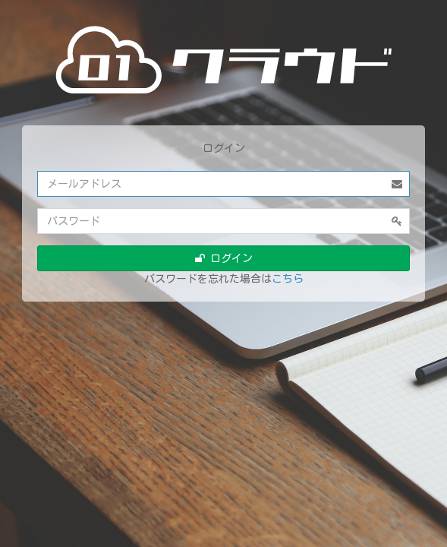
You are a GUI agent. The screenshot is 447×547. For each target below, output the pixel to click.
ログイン (224, 258)
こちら (288, 279)
